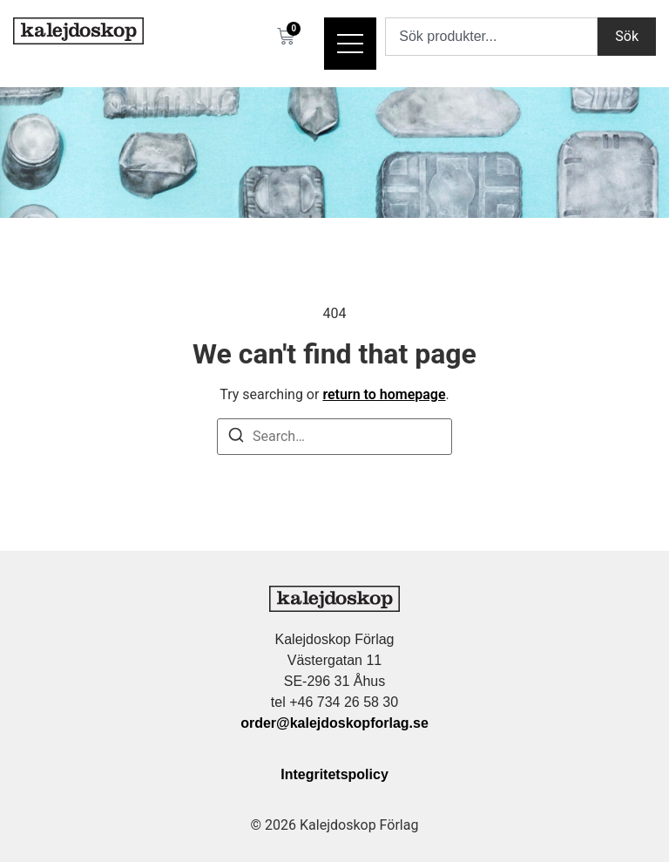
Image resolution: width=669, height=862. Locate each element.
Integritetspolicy (334, 774)
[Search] (236, 438)
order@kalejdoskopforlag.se (334, 723)
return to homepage (383, 394)
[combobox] (491, 36)
